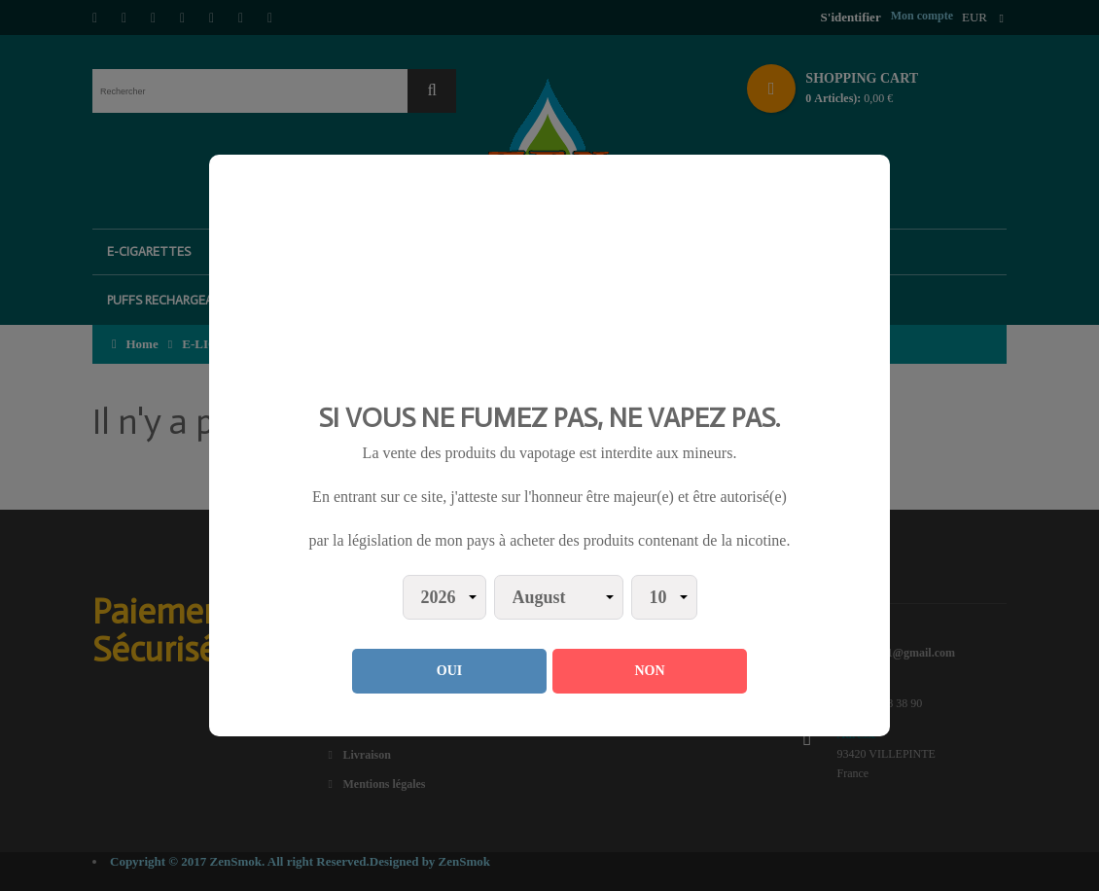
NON (649, 670)
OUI (449, 670)
